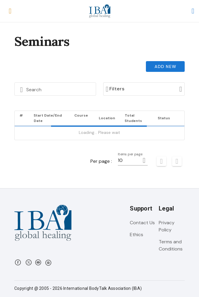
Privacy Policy (167, 226)
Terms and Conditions (171, 245)
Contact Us (142, 222)
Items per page (130, 154)
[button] (10, 11)
